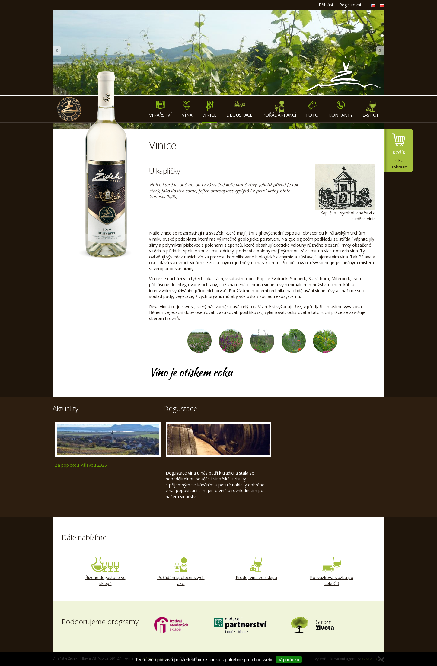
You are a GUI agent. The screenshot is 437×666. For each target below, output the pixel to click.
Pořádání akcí (279, 109)
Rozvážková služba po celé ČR (331, 571)
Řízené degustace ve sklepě (105, 571)
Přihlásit (326, 5)
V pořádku (289, 659)
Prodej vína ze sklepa (256, 568)
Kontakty (340, 109)
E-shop (371, 109)
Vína (187, 109)
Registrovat (350, 5)
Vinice (209, 109)
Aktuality (65, 408)
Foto (312, 109)
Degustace (239, 109)
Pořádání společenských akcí (180, 571)
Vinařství (160, 109)
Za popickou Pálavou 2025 (81, 465)
